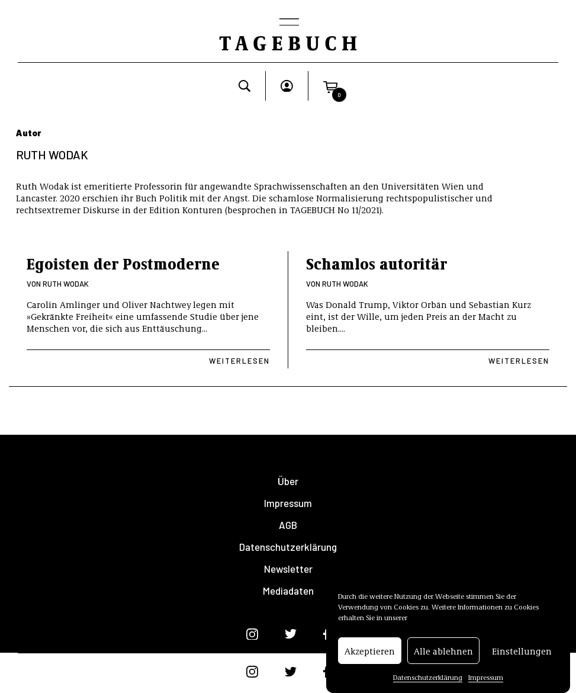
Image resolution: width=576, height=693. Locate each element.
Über (288, 481)
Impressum (485, 677)
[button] (330, 86)
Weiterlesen (239, 360)
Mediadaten (288, 591)
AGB (288, 525)
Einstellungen (522, 651)
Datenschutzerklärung (427, 677)
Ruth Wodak (66, 283)
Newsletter (288, 569)
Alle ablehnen (443, 651)
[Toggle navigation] (288, 23)
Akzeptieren (370, 651)
